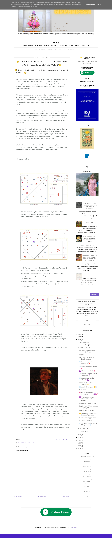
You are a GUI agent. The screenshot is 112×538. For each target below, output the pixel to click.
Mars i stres (82, 389)
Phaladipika (86, 481)
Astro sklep (57, 50)
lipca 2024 (83, 428)
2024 (79, 340)
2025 (79, 337)
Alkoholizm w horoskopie (86, 410)
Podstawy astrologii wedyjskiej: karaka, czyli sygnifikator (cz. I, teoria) (90, 258)
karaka (86, 491)
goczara (86, 486)
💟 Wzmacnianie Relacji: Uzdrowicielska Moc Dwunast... (86, 398)
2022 (79, 437)
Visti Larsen (86, 464)
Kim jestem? (63, 45)
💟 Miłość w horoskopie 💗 (87, 371)
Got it (99, 5)
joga (19, 442)
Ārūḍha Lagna (90, 275)
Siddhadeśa (87, 325)
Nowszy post (18, 496)
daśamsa (86, 483)
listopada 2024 (84, 345)
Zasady (77, 45)
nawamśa (86, 474)
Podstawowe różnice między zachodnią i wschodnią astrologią (90, 206)
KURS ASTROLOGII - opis (71, 50)
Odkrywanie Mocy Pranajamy (87, 403)
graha (86, 488)
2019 (79, 446)
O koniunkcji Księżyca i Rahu (87, 418)
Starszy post (66, 496)
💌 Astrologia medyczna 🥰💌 (88, 387)
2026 (79, 334)
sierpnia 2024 (84, 347)
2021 (79, 440)
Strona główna (28, 45)
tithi (86, 496)
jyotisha (86, 461)
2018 (79, 448)
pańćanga (86, 493)
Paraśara (86, 471)
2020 (79, 443)
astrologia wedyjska (86, 456)
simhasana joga (30, 442)
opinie (71, 45)
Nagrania (81, 354)
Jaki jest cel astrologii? (85, 420)
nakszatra (86, 466)
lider (23, 442)
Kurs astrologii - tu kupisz (43, 50)
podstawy (86, 459)
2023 (79, 434)
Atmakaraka (86, 469)
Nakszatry (90, 222)
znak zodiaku (86, 476)
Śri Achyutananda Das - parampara (46, 45)
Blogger (74, 527)
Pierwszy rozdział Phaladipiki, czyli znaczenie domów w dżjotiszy (90, 239)
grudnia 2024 (83, 342)
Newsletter (85, 45)
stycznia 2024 (84, 431)
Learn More (90, 5)
